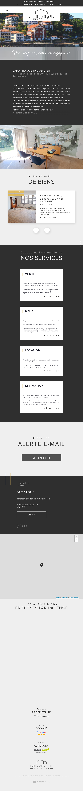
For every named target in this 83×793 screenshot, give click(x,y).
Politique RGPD (59, 779)
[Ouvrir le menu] (72, 9)
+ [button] (76, 538)
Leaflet (58, 599)
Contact (80, 245)
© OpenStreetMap (74, 599)
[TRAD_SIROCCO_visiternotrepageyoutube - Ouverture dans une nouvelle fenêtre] (24, 528)
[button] (47, 230)
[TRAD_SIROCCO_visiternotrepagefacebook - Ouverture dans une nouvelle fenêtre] (19, 528)
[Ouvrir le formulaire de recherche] (7, 10)
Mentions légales (38, 779)
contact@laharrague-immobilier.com (33, 501)
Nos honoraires (18, 779)
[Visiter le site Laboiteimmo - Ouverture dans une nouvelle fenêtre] (41, 786)
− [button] (76, 542)
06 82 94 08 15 (25, 493)
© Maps (64, 599)
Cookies (67, 779)
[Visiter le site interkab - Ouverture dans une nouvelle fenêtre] (41, 753)
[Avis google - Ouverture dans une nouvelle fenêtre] (41, 735)
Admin (46, 779)
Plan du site (28, 779)
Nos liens (51, 779)
